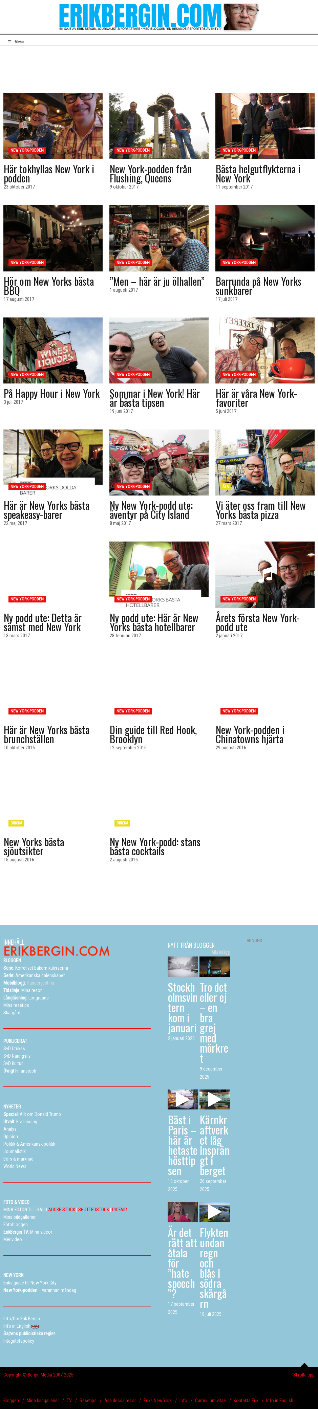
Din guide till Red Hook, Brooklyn (153, 734)
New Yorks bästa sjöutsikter (34, 846)
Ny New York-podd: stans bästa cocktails (155, 846)
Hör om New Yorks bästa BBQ (49, 285)
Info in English (279, 1400)
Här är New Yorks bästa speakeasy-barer (46, 510)
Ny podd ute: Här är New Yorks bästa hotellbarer (154, 622)
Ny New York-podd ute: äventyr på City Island (151, 510)
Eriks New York (158, 1400)
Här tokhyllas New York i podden (49, 173)
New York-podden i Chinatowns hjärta (250, 734)
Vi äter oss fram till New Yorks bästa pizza (261, 510)
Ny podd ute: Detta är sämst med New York (43, 622)
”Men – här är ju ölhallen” (157, 281)
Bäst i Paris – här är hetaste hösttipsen (182, 1144)
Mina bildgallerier (43, 1400)
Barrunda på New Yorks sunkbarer (258, 285)
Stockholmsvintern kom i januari (183, 1007)
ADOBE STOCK (61, 1209)
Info (183, 1400)
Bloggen (11, 1400)
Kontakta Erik (246, 1400)
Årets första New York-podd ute (258, 622)
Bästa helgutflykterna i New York (258, 173)
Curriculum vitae (210, 1400)
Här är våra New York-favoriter (256, 398)
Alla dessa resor (120, 1400)
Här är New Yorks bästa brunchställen (46, 734)
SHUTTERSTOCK (93, 1209)
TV (69, 1400)
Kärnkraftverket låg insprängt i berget (215, 1144)
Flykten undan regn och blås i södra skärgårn (214, 1267)
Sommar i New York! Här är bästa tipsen (155, 398)
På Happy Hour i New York (52, 393)
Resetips (88, 1400)
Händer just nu (28, 983)
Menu (15, 42)
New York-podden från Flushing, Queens (151, 173)
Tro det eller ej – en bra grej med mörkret (214, 1022)
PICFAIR (119, 1209)
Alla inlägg (221, 952)
